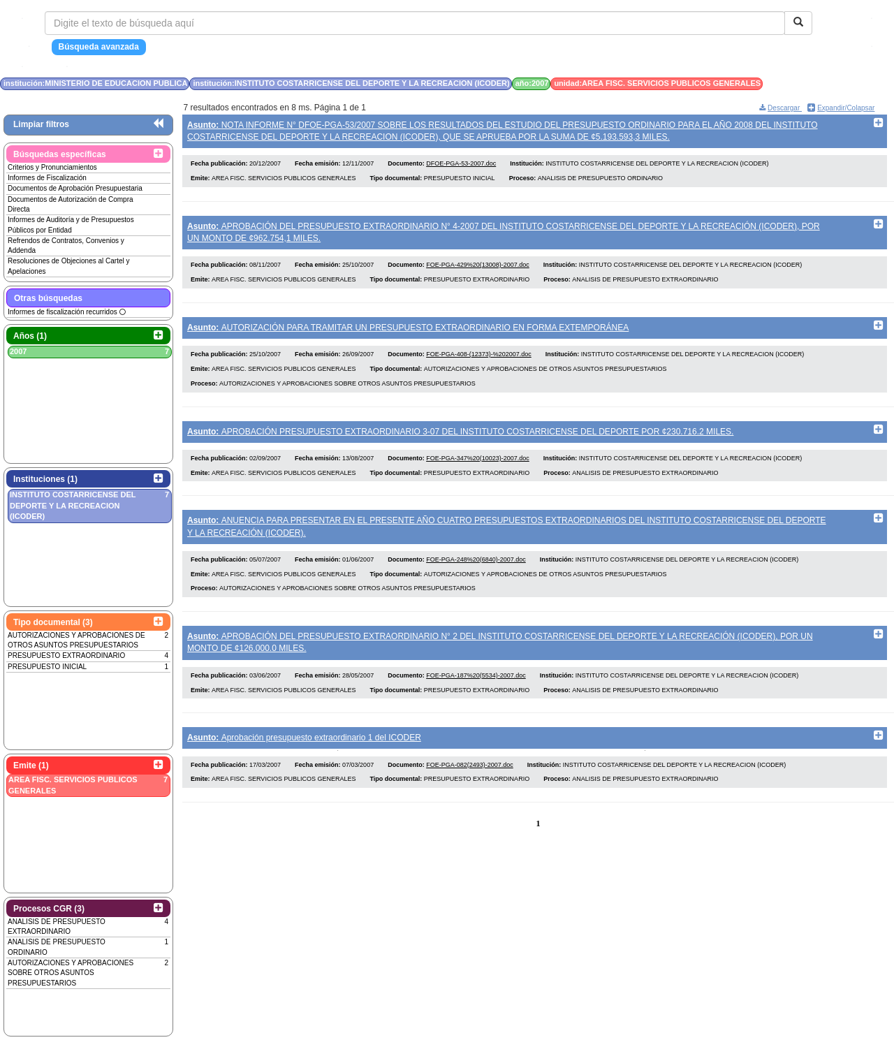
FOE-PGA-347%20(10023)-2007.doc (477, 468)
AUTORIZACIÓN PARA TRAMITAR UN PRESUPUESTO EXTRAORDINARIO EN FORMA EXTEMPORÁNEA (408, 332)
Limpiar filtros (41, 124)
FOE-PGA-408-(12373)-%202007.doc (479, 361)
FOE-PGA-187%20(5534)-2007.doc (476, 690)
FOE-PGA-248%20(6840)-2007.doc (476, 572)
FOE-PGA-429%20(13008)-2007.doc (477, 270)
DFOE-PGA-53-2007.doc (461, 166)
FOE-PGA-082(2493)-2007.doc (469, 782)
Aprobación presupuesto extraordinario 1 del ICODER (304, 754)
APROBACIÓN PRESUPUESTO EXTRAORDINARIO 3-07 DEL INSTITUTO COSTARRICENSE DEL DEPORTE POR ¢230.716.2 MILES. (460, 439)
